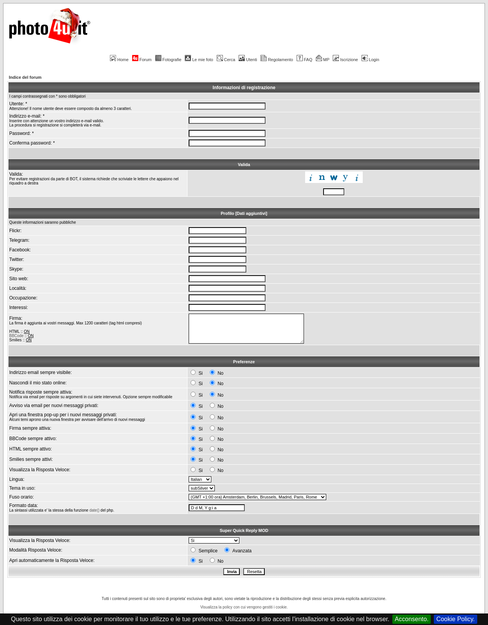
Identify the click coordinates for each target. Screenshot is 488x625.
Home (119, 59)
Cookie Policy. (455, 619)
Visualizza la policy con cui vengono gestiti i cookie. (244, 607)
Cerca (226, 59)
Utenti (248, 59)
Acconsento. (411, 619)
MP (322, 59)
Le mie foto (199, 59)
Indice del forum (25, 77)
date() (95, 510)
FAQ (304, 59)
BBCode (16, 336)
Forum (142, 59)
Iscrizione (345, 59)
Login (370, 59)
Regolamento (277, 59)
